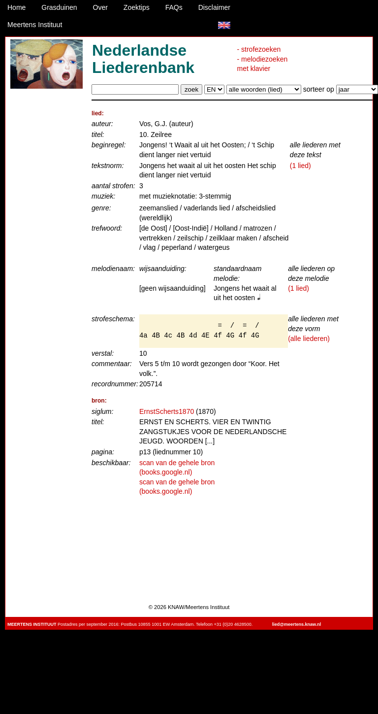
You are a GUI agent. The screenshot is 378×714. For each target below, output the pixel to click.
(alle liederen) (309, 338)
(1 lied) (300, 166)
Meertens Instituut (34, 25)
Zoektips (137, 7)
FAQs (174, 7)
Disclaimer (214, 7)
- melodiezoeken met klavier (262, 64)
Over (100, 7)
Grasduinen (59, 7)
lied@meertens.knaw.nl (296, 624)
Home (16, 7)
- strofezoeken (259, 49)
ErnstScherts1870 (166, 411)
